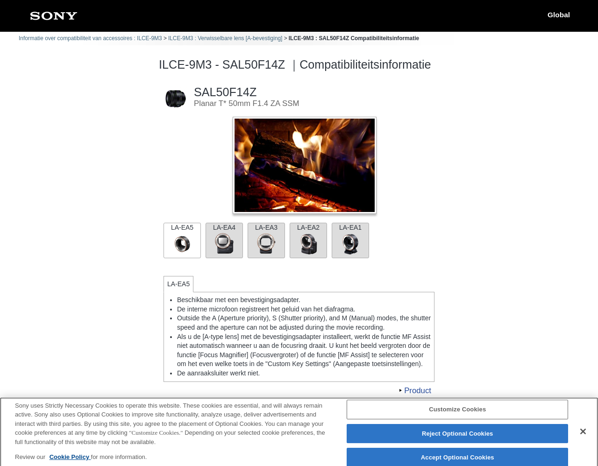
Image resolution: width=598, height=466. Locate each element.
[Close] (583, 434)
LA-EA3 (266, 239)
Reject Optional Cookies (457, 436)
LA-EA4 (224, 239)
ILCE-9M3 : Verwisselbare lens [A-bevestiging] (225, 38)
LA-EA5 (182, 239)
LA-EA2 (308, 239)
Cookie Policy (70, 460)
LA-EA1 (350, 239)
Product (417, 390)
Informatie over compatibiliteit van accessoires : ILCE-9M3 (90, 38)
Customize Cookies (457, 412)
